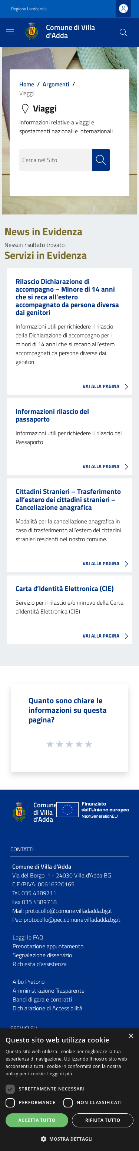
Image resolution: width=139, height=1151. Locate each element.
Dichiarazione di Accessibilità (47, 1008)
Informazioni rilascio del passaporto (52, 415)
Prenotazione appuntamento (48, 946)
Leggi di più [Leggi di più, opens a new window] (59, 1074)
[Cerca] (123, 32)
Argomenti (56, 84)
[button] (69, 1139)
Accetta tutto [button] (37, 1120)
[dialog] (69, 1089)
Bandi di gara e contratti (42, 999)
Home (26, 84)
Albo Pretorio (28, 981)
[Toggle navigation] (10, 31)
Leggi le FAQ (28, 937)
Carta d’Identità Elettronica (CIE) (65, 588)
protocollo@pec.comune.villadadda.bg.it (72, 919)
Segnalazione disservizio (42, 955)
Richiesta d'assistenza (40, 963)
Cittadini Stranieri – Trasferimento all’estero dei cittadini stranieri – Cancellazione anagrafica (68, 499)
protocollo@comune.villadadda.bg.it (68, 910)
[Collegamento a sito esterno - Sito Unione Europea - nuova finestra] (91, 812)
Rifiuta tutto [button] (102, 1120)
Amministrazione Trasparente (49, 990)
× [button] (130, 1036)
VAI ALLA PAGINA (107, 387)
